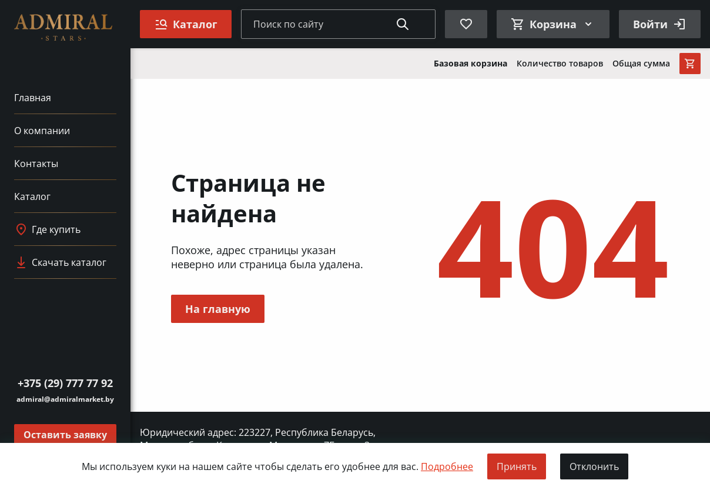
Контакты (36, 163)
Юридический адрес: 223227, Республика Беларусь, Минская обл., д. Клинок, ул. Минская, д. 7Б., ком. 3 (258, 439)
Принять (517, 466)
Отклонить (594, 466)
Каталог (32, 196)
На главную (217, 309)
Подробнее (447, 466)
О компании (42, 130)
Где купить (47, 229)
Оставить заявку (65, 434)
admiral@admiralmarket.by (65, 399)
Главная (32, 97)
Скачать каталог (60, 262)
